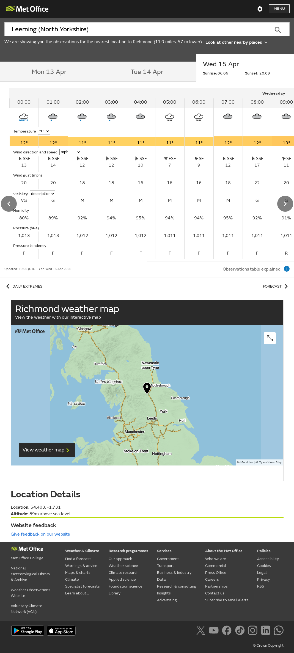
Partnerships (216, 586)
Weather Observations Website (30, 593)
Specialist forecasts (82, 586)
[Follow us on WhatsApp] (278, 631)
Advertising (167, 600)
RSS (260, 586)
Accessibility (268, 558)
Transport (165, 565)
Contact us (214, 593)
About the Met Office (224, 551)
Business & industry (174, 572)
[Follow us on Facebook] (228, 631)
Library (114, 593)
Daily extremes (23, 286)
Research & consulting (176, 586)
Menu (279, 8)
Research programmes (128, 551)
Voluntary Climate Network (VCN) (26, 609)
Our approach (120, 558)
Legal (262, 572)
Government (168, 558)
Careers (212, 579)
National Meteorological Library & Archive (30, 574)
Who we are (215, 558)
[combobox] (135, 29)
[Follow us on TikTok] (241, 631)
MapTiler (246, 462)
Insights (164, 593)
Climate (72, 579)
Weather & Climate (82, 551)
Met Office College (27, 558)
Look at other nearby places (236, 41)
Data (161, 579)
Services (164, 551)
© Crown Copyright (268, 645)
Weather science (123, 565)
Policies (264, 551)
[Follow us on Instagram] (254, 631)
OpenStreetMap (270, 462)
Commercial (215, 565)
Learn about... (77, 593)
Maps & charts (77, 572)
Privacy (263, 579)
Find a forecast (78, 558)
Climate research (124, 572)
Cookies (264, 565)
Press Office (215, 572)
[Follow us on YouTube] (215, 631)
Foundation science (125, 586)
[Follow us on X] (202, 631)
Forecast (276, 286)
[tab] (49, 72)
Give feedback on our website (40, 534)
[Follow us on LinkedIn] (267, 631)
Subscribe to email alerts (227, 600)
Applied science (122, 579)
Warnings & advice (81, 565)
